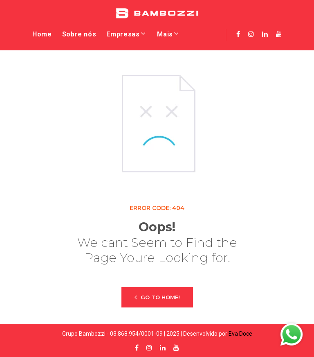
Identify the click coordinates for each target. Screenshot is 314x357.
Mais (165, 34)
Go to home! (157, 297)
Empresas (122, 34)
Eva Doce (240, 333)
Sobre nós (79, 34)
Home (42, 34)
